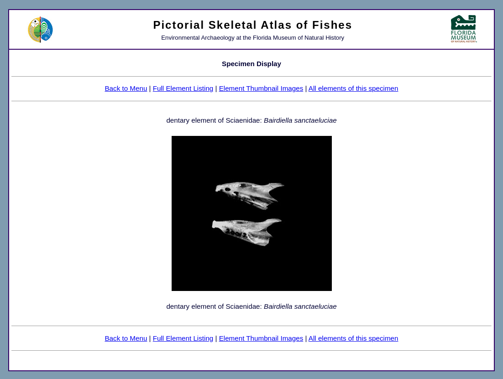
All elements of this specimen (353, 88)
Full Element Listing (183, 88)
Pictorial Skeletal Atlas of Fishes (252, 25)
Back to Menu (126, 88)
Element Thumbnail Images (261, 88)
